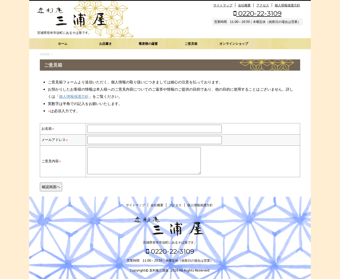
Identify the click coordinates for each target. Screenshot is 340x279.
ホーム (62, 44)
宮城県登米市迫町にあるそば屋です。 (170, 242)
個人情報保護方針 (287, 5)
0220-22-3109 (257, 13)
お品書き (105, 44)
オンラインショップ (233, 44)
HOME (45, 54)
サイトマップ (222, 5)
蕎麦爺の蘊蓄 (148, 44)
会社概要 (244, 5)
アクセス (262, 5)
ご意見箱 (191, 44)
